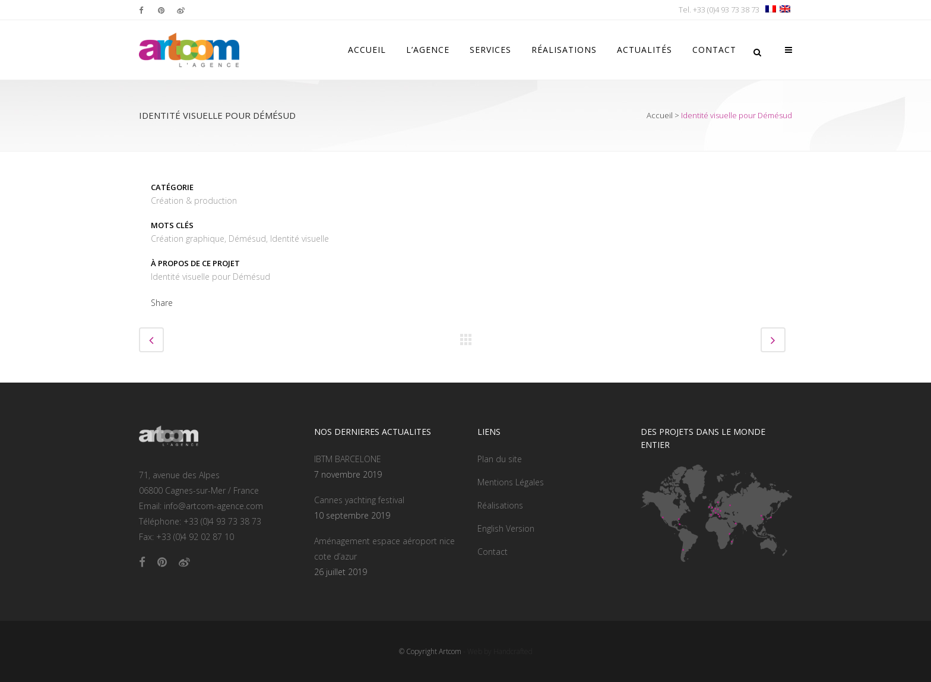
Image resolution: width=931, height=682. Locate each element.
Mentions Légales (510, 482)
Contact (492, 551)
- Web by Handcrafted (497, 651)
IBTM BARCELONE (347, 459)
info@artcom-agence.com (213, 506)
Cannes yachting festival (359, 500)
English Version (505, 528)
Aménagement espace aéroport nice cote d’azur (384, 548)
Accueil (660, 115)
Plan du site (499, 459)
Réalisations (500, 505)
